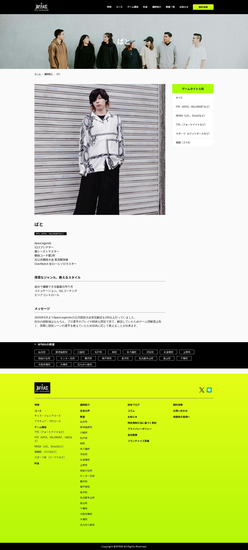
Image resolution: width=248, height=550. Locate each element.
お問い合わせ (180, 410)
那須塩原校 (61, 352)
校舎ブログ (134, 404)
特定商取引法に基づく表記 (142, 422)
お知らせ (132, 416)
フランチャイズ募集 (138, 441)
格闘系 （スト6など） (46, 451)
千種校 (184, 358)
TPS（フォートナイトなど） (191, 124)
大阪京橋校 (44, 364)
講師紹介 (85, 404)
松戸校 (98, 352)
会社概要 (132, 435)
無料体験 (203, 7)
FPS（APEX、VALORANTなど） (193, 106)
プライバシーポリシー (140, 428)
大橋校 (64, 364)
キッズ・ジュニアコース (47, 415)
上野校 (186, 352)
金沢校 (125, 358)
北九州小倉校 (85, 364)
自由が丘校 (44, 358)
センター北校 (67, 358)
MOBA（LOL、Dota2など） (191, 115)
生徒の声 (85, 410)
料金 (36, 463)
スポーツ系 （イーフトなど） (50, 457)
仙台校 (41, 352)
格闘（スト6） (184, 142)
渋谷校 (150, 352)
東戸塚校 (107, 358)
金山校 (166, 358)
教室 (82, 416)
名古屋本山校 (146, 358)
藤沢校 (88, 358)
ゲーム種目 (40, 427)
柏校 (114, 352)
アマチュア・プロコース (47, 421)
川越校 (81, 352)
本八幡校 (131, 352)
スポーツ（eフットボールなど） (193, 133)
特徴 (36, 404)
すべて (179, 97)
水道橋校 (168, 352)
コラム (131, 410)
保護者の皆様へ (181, 416)
